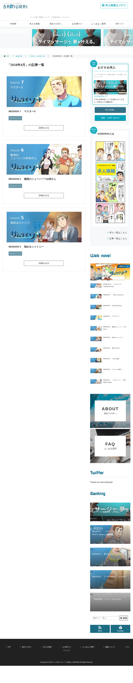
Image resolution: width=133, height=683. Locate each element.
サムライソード (16, 118)
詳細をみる (44, 128)
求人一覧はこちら (118, 232)
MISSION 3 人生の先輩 (111, 358)
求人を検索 (34, 24)
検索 (123, 643)
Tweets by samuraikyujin (101, 507)
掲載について (110, 672)
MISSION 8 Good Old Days (112, 305)
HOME (13, 24)
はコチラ (114, 5)
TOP (8, 56)
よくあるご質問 (98, 24)
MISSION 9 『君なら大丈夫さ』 (114, 295)
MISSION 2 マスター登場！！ (113, 369)
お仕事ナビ (77, 24)
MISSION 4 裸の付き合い (112, 348)
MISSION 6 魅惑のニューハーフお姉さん (35, 178)
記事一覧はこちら (118, 238)
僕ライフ (120, 24)
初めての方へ (56, 24)
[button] (66, 46)
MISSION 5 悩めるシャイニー (28, 246)
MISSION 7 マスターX (24, 111)
